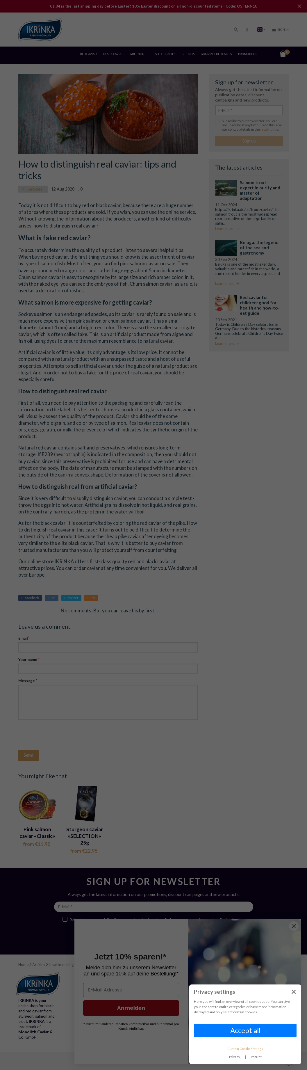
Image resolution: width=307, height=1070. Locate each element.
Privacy (234, 1057)
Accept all (245, 1030)
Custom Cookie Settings (245, 1049)
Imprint (256, 1057)
